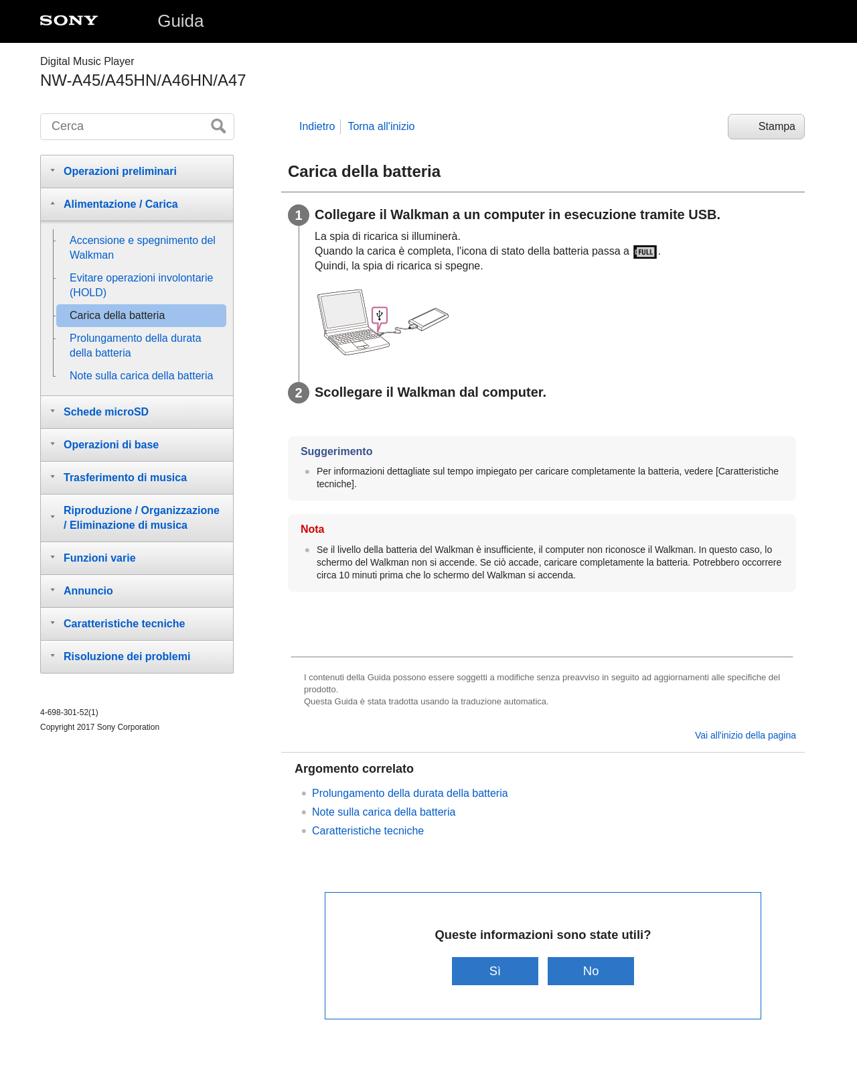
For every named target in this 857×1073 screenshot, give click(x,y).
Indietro (317, 126)
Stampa (777, 126)
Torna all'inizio (380, 126)
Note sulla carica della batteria (383, 812)
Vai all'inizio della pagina (745, 735)
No (591, 971)
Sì (495, 971)
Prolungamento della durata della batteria (410, 793)
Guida (180, 21)
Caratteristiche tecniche (368, 830)
